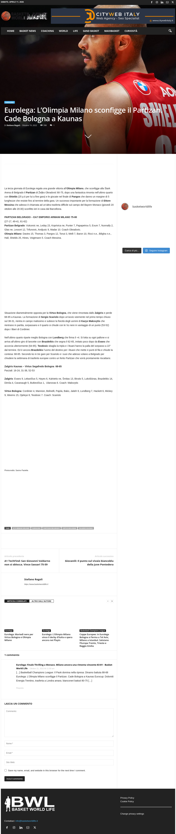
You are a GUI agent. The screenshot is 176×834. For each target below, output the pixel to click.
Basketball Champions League (92, 630)
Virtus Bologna (69, 528)
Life (75, 30)
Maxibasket (111, 30)
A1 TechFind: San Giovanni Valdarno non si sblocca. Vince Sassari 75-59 (27, 562)
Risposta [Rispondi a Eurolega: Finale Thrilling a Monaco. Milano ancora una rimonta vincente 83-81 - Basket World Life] (20, 688)
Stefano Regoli (13, 125)
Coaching (47, 30)
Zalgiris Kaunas (86, 528)
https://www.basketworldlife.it (36, 584)
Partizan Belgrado (51, 528)
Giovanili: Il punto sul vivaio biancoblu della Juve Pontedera (89, 562)
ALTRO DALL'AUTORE (41, 601)
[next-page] (112, 601)
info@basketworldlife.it (27, 821)
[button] (170, 31)
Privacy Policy (127, 798)
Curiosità (130, 30)
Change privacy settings (132, 813)
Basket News (27, 30)
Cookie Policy (127, 801)
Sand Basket (91, 30)
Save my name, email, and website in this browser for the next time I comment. (47, 770)
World (63, 30)
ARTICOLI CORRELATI (17, 601)
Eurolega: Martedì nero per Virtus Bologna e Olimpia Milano (18, 637)
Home (10, 30)
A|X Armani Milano (21, 528)
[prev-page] (108, 601)
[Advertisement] (59, 177)
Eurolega (9, 102)
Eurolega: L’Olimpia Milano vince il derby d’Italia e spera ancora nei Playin (57, 637)
